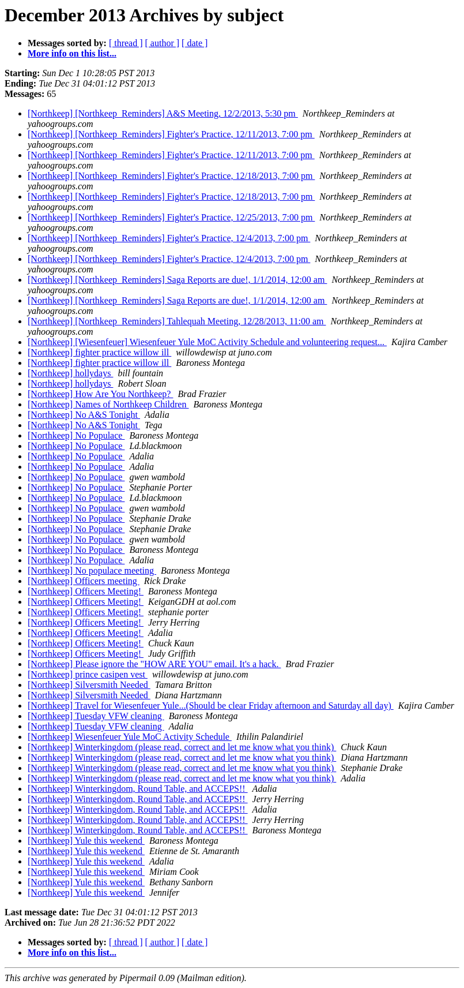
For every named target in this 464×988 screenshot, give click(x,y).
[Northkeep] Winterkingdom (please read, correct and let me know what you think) (182, 747)
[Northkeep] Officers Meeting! (86, 591)
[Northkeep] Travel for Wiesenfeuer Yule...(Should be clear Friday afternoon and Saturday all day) (211, 705)
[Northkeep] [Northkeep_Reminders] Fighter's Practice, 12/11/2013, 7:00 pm (171, 134)
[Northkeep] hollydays (70, 373)
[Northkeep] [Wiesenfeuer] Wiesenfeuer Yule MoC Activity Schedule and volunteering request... (207, 342)
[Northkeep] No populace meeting (92, 570)
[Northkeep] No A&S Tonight (84, 415)
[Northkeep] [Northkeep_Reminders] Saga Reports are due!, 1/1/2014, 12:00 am (177, 280)
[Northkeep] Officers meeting (83, 581)
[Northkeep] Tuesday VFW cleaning (96, 716)
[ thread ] (126, 43)
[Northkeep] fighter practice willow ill (99, 352)
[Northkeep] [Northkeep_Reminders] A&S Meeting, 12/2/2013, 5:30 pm (163, 113)
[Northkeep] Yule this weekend (86, 840)
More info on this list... (72, 53)
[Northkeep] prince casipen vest (88, 674)
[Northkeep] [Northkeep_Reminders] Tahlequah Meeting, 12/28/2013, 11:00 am (177, 321)
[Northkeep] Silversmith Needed (89, 685)
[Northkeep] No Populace (76, 435)
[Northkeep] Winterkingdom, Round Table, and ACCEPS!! (138, 789)
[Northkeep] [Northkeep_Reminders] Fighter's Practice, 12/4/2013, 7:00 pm (169, 238)
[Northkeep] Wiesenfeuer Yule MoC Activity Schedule (130, 737)
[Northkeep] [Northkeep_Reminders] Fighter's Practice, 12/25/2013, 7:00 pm (171, 217)
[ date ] (195, 43)
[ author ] (162, 43)
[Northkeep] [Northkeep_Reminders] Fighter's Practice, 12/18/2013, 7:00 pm (171, 176)
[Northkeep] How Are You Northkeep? (100, 394)
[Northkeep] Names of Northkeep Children (108, 404)
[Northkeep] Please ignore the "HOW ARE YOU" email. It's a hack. (154, 664)
